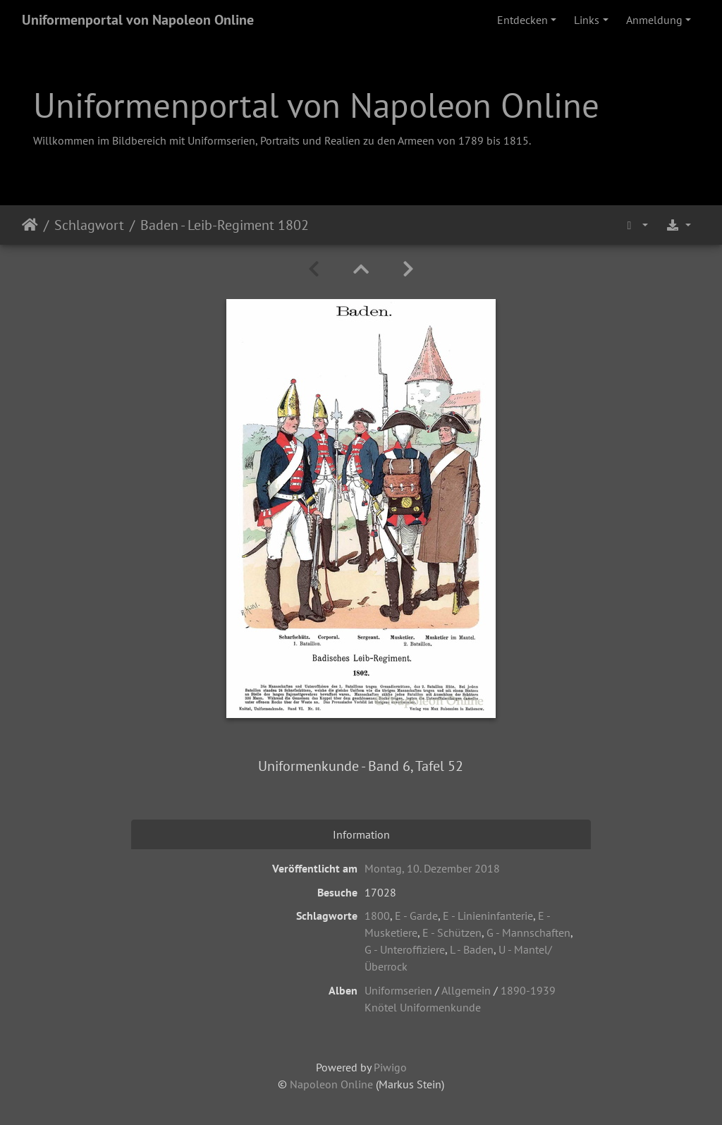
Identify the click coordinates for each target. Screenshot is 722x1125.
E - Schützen (452, 932)
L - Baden (472, 949)
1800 (377, 915)
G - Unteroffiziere (405, 949)
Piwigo (390, 1067)
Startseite (30, 225)
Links (586, 20)
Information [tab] (361, 834)
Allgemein (466, 990)
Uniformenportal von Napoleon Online (138, 20)
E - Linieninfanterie (488, 915)
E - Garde (416, 915)
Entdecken (522, 20)
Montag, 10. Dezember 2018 (432, 868)
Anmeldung (654, 20)
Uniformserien (398, 990)
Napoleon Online (331, 1084)
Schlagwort (89, 225)
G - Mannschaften (528, 932)
